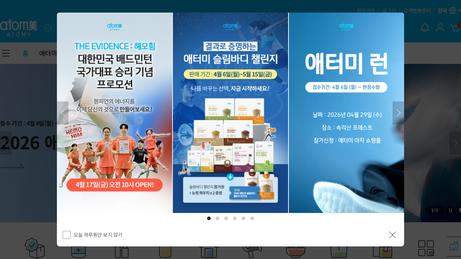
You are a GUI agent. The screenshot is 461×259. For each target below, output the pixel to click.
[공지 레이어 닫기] (392, 235)
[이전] (62, 112)
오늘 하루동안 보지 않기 (97, 234)
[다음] (398, 112)
